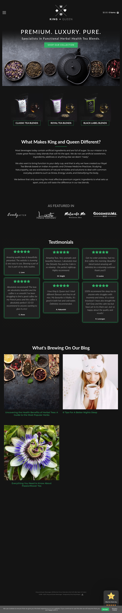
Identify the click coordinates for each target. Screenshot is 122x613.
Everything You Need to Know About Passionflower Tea (32, 486)
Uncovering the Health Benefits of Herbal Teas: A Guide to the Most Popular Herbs (31, 415)
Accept (105, 609)
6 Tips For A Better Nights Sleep (80, 414)
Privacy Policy (114, 609)
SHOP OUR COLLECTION (61, 45)
